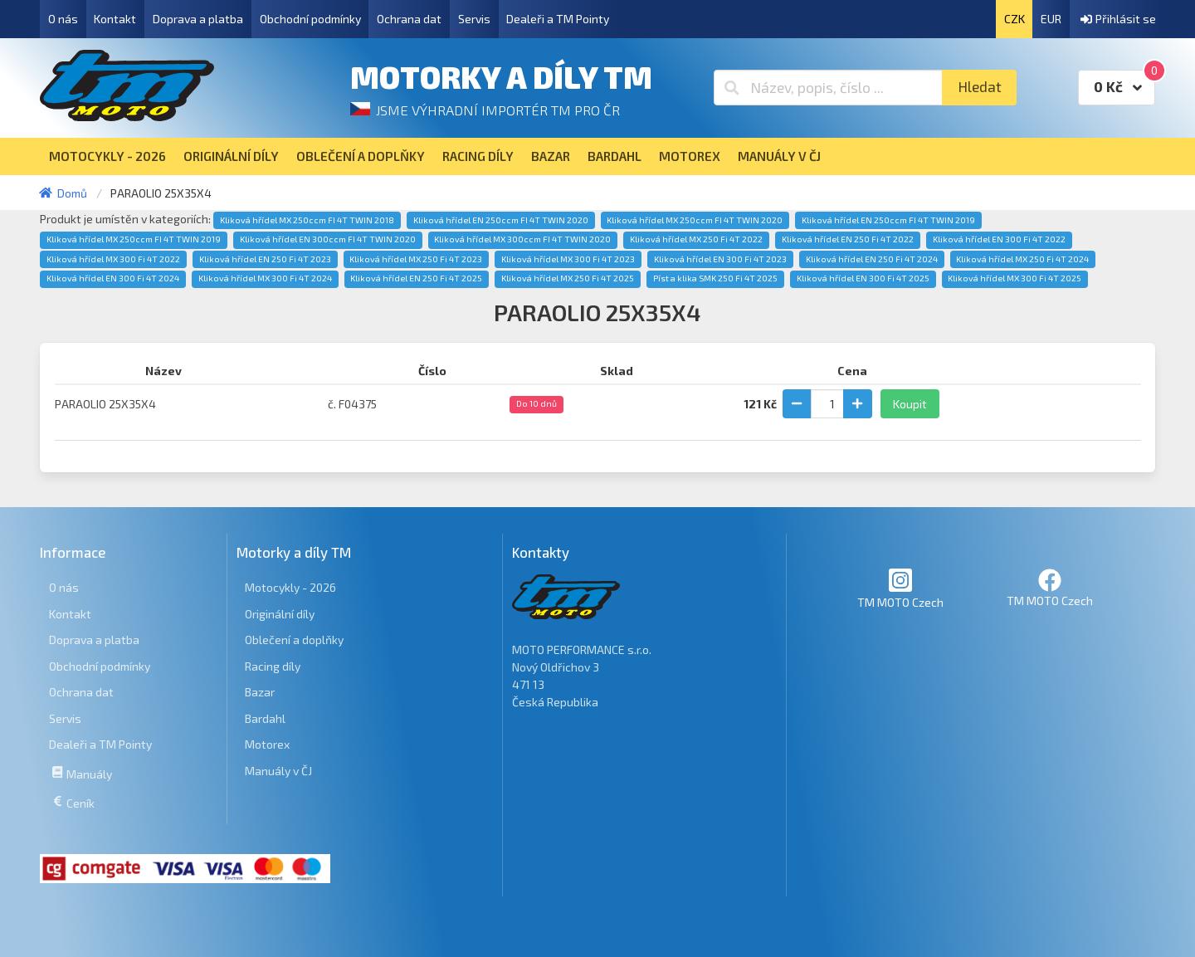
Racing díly (272, 666)
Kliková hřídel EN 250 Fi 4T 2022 (848, 239)
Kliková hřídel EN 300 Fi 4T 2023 (720, 259)
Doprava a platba (198, 19)
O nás (63, 19)
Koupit (910, 404)
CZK (1014, 19)
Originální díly (280, 614)
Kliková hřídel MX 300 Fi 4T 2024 (265, 278)
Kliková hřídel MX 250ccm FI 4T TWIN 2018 (307, 220)
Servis (474, 19)
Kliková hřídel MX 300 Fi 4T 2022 (113, 259)
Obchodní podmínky (310, 19)
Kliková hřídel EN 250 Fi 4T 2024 (872, 259)
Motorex (267, 744)
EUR (1051, 19)
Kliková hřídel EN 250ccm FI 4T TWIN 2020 (500, 220)
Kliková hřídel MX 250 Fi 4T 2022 (696, 239)
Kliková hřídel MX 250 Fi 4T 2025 (567, 278)
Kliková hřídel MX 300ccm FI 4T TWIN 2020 (522, 239)
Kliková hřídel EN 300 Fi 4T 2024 (112, 278)
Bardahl (265, 718)
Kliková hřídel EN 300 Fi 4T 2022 (999, 239)
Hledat (980, 86)
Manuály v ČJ (278, 771)
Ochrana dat (409, 19)
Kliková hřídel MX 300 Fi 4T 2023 (568, 259)
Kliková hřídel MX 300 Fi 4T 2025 (1014, 278)
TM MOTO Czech (900, 588)
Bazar (260, 692)
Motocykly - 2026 (290, 587)
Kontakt (115, 19)
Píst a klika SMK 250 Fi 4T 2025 (715, 278)
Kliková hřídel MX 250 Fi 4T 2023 (415, 259)
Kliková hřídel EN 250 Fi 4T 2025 (416, 278)
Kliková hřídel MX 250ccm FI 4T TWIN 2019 (133, 239)
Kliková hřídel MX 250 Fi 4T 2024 (1022, 259)
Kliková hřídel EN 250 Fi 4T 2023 (265, 259)
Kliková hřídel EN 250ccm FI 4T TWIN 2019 (888, 220)
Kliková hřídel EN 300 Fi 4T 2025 (863, 278)
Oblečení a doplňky (294, 639)
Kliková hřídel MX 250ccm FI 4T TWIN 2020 (695, 220)
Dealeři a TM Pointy (557, 19)
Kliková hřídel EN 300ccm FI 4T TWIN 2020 (328, 239)
